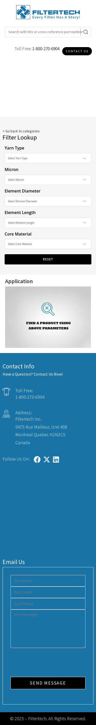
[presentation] (49, 663)
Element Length (20, 212)
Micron (11, 169)
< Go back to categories (21, 131)
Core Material (18, 234)
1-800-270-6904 (45, 48)
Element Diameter (22, 191)
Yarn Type (14, 148)
